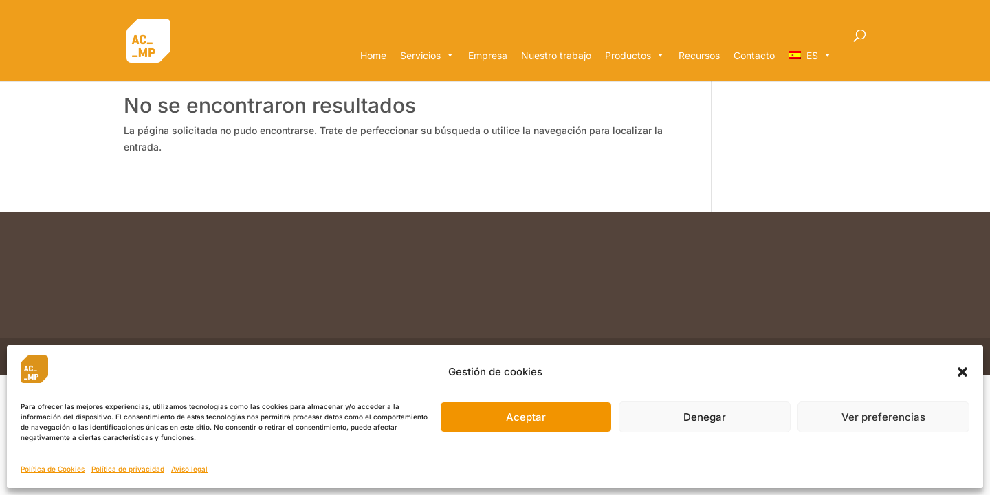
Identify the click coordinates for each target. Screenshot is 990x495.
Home (373, 55)
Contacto (754, 55)
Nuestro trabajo (556, 55)
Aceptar (526, 417)
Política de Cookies (53, 469)
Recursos (699, 55)
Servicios (427, 55)
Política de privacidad (127, 469)
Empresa (487, 55)
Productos (635, 55)
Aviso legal (189, 469)
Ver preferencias (883, 417)
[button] (962, 372)
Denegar (704, 417)
